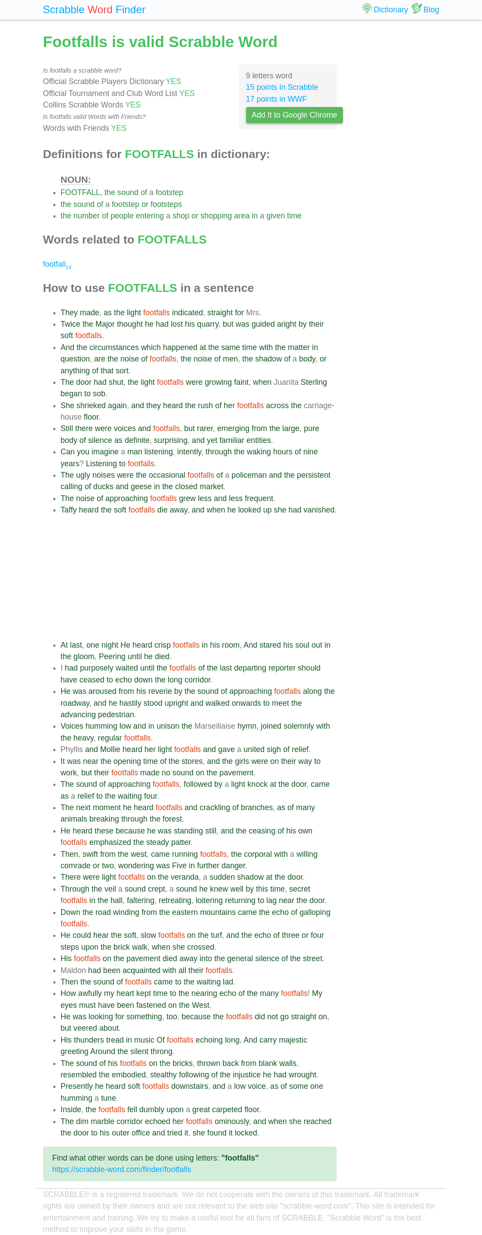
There (71, 877)
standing (188, 830)
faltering (141, 900)
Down (71, 912)
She (67, 405)
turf (216, 935)
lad (228, 981)
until (135, 656)
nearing (204, 993)
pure (311, 428)
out (317, 645)
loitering (209, 900)
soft (67, 335)
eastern (185, 912)
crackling (214, 807)
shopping (216, 215)
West (201, 1005)
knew (219, 889)
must (87, 1005)
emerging (233, 428)
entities (259, 440)
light (134, 312)
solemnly (298, 726)
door (84, 382)
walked (218, 703)
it (186, 1132)
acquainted (141, 970)
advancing (78, 714)
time (294, 215)
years (70, 463)
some (298, 1086)
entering (150, 215)
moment (107, 807)
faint (241, 382)
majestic (293, 1040)
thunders (89, 1040)
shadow (268, 358)
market (212, 486)
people (122, 215)
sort (122, 370)
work (69, 772)
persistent (314, 475)
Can (68, 451)
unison (168, 726)
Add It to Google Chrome (295, 115)
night (109, 645)
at (202, 347)
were (194, 382)
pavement (236, 772)
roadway (75, 703)
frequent (259, 498)
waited (127, 668)
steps (70, 947)
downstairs (189, 1086)
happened (180, 347)
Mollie (110, 749)
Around (102, 1051)
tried (174, 1132)
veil (110, 889)
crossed (200, 947)
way (305, 761)
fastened (151, 1005)
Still (67, 428)
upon (89, 947)
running (185, 854)
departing (250, 668)
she (280, 509)
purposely (97, 668)
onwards (246, 703)
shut (116, 382)
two (108, 865)
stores (191, 761)
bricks (183, 1063)
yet (212, 440)
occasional (167, 475)
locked (246, 1132)
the (109, 192)
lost (177, 324)
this (262, 889)
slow (148, 935)
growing (218, 382)
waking (259, 451)
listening (158, 451)
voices (125, 428)
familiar (231, 440)
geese (141, 486)
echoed (157, 1121)
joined (271, 726)
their (316, 324)
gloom (84, 656)
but (228, 324)
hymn (247, 726)
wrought (302, 1074)
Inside (71, 1109)
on (274, 761)
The (67, 382)
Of (161, 1040)
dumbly (152, 1109)
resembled (79, 1074)
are (99, 358)
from (259, 428)
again (117, 405)
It (63, 761)
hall (116, 900)
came (320, 784)
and (137, 405)
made (89, 312)
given (275, 215)
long (175, 679)
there (84, 428)
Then (69, 854)
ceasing (262, 830)
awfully (90, 993)
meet (280, 703)
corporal (258, 854)
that (107, 370)
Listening (101, 463)
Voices (72, 726)
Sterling (314, 382)
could (82, 935)
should (309, 668)
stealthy (163, 1074)
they (153, 405)
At (64, 645)
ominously (232, 1121)
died (162, 656)
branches (256, 807)
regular (110, 738)
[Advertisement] (199, 577)
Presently (77, 1086)
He (125, 645)
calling (72, 486)
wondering (136, 865)
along (312, 691)
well (236, 889)
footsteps (166, 204)
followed (198, 784)
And (67, 347)
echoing (209, 1040)
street (312, 958)
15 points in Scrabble (282, 87)
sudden (222, 877)
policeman (249, 475)
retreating (175, 900)
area (242, 215)
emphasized (110, 842)
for (239, 312)
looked (249, 509)
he (149, 324)
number (87, 215)
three (290, 935)
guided (263, 324)
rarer (205, 428)
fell (132, 1109)
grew (187, 498)
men (230, 358)
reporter (282, 668)
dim (82, 1121)
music (144, 1040)
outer (120, 1132)
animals (74, 819)
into (205, 958)
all (183, 970)
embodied (129, 1074)
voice (257, 1086)
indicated (187, 312)
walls (287, 1063)
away (179, 509)
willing (307, 854)
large (290, 428)
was (242, 324)
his (190, 324)
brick (122, 947)
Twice (71, 324)
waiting (130, 796)
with (265, 347)
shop (181, 215)
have (69, 679)
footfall (57, 264)
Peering (112, 656)
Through (75, 889)
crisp (163, 645)
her (229, 405)
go (284, 1016)
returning (240, 900)
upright (176, 703)
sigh (274, 749)
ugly (83, 475)
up (267, 509)
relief (300, 749)
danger (233, 865)
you (83, 451)
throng (162, 1051)
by (302, 324)
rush (205, 405)
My (317, 993)
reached (318, 1121)
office (141, 1132)
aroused (102, 691)
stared (270, 645)
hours (282, 451)
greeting (75, 1051)
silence (100, 440)
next (83, 807)
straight (220, 312)
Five (179, 865)
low (125, 726)
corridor (197, 679)
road (103, 912)
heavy (84, 738)
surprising (171, 440)
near (90, 761)
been (111, 970)
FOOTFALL (80, 192)
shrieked (91, 405)
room (230, 645)
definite (137, 440)
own (305, 830)
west (139, 854)
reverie (160, 691)
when (262, 382)
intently (189, 451)
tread (115, 1040)
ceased (92, 679)
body (307, 358)
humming (101, 726)
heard (173, 405)
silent (139, 1051)
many (305, 807)
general (240, 958)
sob (99, 393)
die (162, 509)
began (71, 393)
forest (172, 819)
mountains (217, 912)
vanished (319, 509)
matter (299, 347)
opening (127, 761)
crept (156, 889)
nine (310, 451)
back (230, 1063)
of (143, 192)
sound (128, 192)
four (150, 796)
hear (101, 935)
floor (91, 417)
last (76, 645)
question (75, 358)
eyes (69, 1005)
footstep (170, 192)
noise (130, 358)
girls (242, 761)
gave (226, 749)
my (109, 993)
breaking (104, 819)
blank (267, 1063)
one (92, 645)
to (87, 393)
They (69, 312)
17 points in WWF (276, 99)
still (210, 830)
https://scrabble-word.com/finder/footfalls (121, 1169)
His (66, 958)
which (151, 347)
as (107, 312)
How (68, 993)
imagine (105, 451)
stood (152, 703)
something (144, 1016)
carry (267, 1040)
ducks (103, 486)
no (166, 772)
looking (100, 1016)
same (230, 347)
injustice (247, 1074)
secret (299, 889)
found (217, 1132)
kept (143, 993)
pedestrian (116, 714)
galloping (314, 912)
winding (126, 912)
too (171, 1016)
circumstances (114, 347)
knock (257, 784)
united (254, 749)
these (104, 830)
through (219, 451)
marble (102, 1121)
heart (125, 993)
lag (271, 900)
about (109, 1028)
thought (130, 324)
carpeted (227, 1109)
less (205, 498)
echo (123, 679)
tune (108, 1098)
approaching (126, 498)
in (255, 215)
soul (302, 645)
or (144, 204)
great (201, 1109)
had (162, 324)
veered (85, 1028)
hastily (130, 703)
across (277, 405)
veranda (185, 877)
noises (103, 475)
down (143, 679)
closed (186, 486)
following (194, 1074)
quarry (208, 324)
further (208, 865)
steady (157, 842)
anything (75, 370)
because (130, 830)
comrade (76, 865)
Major (105, 324)
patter (181, 842)
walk (139, 947)
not (272, 1016)
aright (286, 324)
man (134, 451)
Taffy (69, 509)
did (260, 1016)
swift (90, 854)
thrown (209, 1063)
